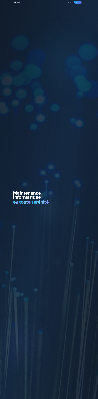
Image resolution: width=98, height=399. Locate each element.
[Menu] (83, 2)
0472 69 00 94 (69, 2)
